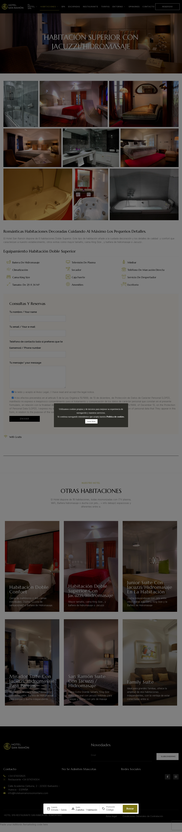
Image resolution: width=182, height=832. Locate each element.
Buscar (130, 808)
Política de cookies (115, 416)
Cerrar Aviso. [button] (91, 421)
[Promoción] (113, 810)
